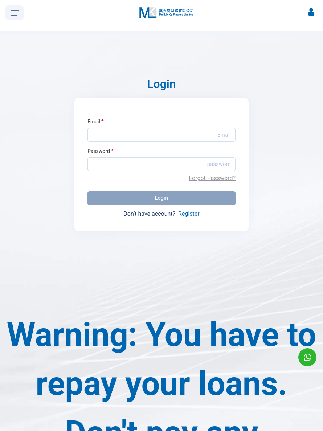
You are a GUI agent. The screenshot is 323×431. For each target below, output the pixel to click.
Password (100, 151)
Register (189, 213)
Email (95, 122)
